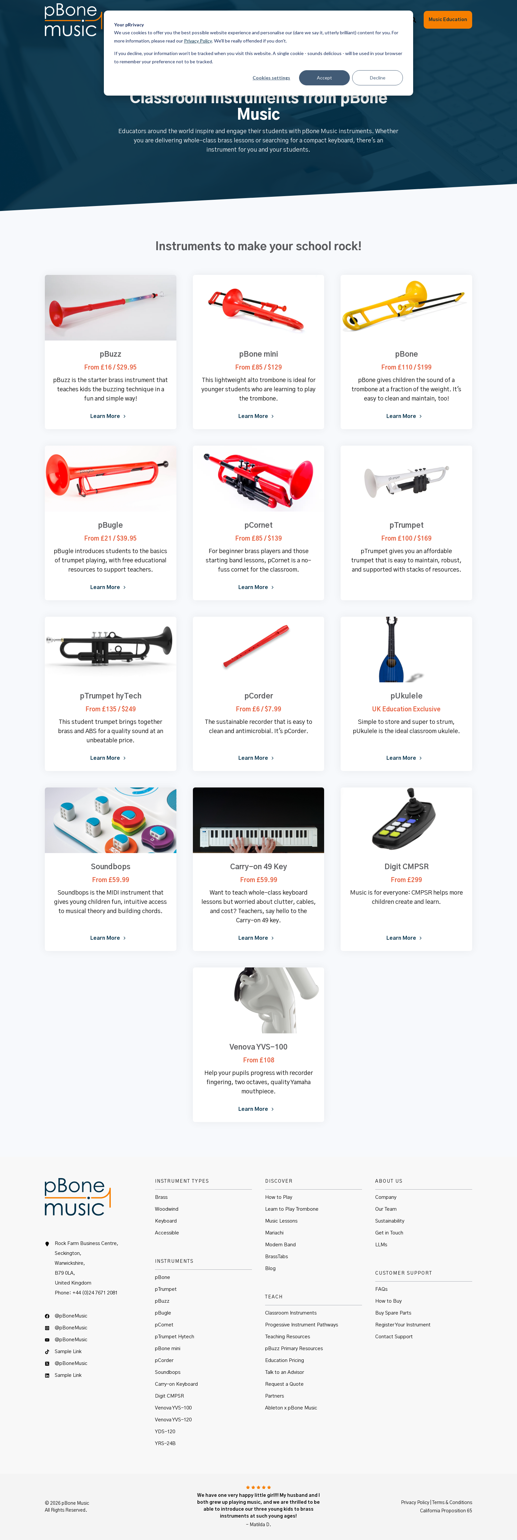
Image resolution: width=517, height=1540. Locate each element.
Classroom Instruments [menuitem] (291, 1313)
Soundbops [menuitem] (167, 1372)
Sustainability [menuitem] (389, 1221)
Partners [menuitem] (274, 1396)
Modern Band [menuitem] (280, 1244)
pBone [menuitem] (162, 1277)
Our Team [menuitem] (386, 1209)
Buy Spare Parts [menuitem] (393, 1313)
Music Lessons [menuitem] (281, 1221)
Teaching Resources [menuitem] (287, 1336)
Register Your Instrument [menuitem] (403, 1324)
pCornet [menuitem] (164, 1324)
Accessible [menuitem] (167, 1232)
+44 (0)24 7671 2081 (95, 1292)
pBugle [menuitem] (163, 1313)
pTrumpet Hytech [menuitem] (174, 1336)
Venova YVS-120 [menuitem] (173, 1419)
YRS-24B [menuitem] (165, 1443)
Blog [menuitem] (270, 1268)
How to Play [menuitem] (278, 1197)
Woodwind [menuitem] (166, 1209)
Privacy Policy (198, 41)
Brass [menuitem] (161, 1197)
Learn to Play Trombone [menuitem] (292, 1209)
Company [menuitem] (385, 1197)
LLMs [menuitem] (381, 1244)
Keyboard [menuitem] (166, 1221)
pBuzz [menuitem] (162, 1301)
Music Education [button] (448, 19)
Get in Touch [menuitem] (389, 1232)
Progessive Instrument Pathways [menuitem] (301, 1324)
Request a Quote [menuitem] (284, 1384)
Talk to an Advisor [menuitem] (284, 1372)
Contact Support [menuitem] (394, 1336)
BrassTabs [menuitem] (276, 1256)
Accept (324, 77)
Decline (377, 77)
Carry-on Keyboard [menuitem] (176, 1384)
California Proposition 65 (446, 1511)
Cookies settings (271, 77)
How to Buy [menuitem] (388, 1301)
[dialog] (258, 53)
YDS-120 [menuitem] (165, 1431)
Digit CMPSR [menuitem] (169, 1396)
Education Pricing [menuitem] (284, 1360)
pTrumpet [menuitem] (166, 1289)
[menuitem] (93, 1319)
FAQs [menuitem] (381, 1289)
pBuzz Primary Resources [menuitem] (294, 1348)
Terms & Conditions (452, 1502)
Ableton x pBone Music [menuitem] (291, 1408)
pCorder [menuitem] (164, 1360)
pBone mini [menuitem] (167, 1348)
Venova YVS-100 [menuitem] (173, 1408)
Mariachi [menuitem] (274, 1232)
